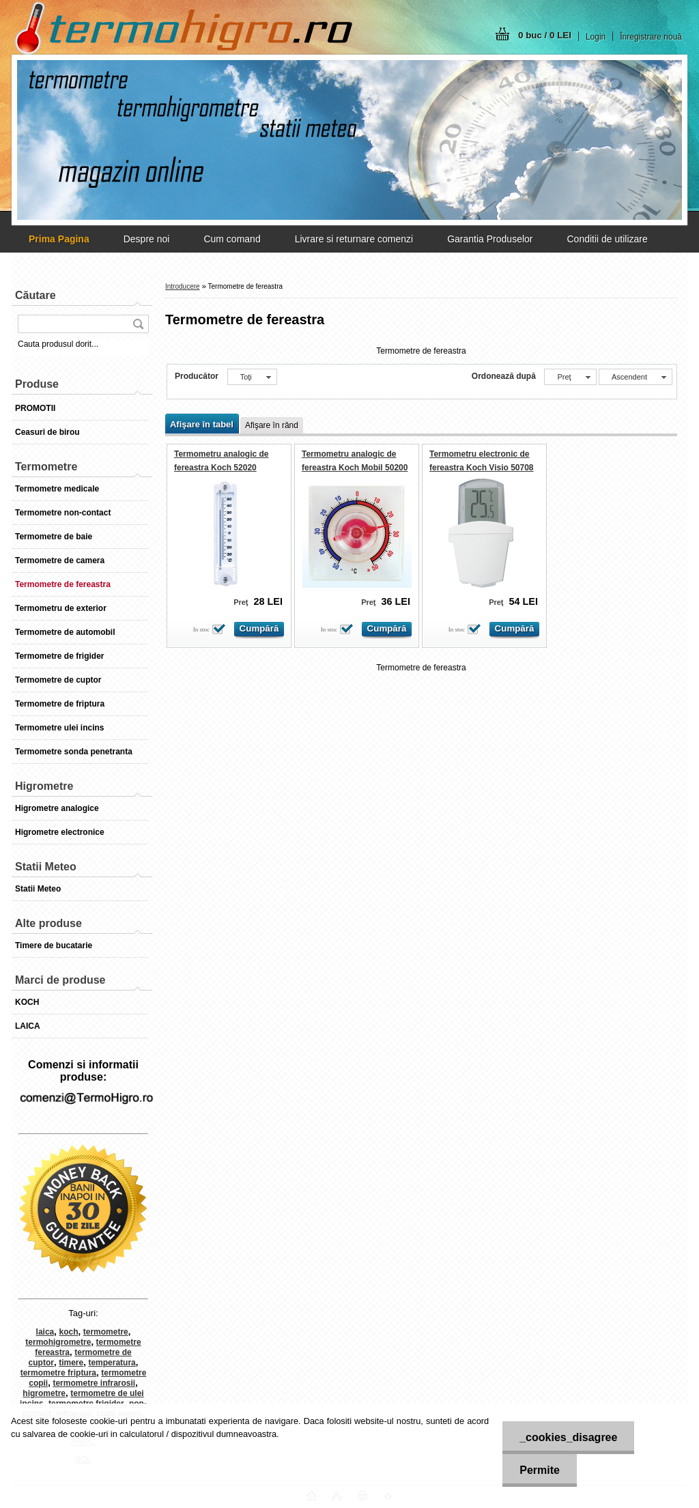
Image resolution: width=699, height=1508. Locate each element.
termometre (105, 1332)
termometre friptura (58, 1373)
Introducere (182, 286)
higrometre (44, 1393)
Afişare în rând (271, 425)
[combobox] (570, 377)
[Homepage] (59, 239)
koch (69, 1332)
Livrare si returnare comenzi (354, 238)
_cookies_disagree (568, 1437)
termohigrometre (58, 1342)
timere (71, 1362)
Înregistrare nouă (651, 37)
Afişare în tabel (201, 424)
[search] (138, 323)
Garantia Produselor (489, 238)
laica (45, 1332)
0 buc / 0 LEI (544, 35)
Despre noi (147, 238)
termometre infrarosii (94, 1383)
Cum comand (231, 238)
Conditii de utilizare (607, 238)
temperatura (111, 1362)
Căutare (35, 295)
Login (595, 37)
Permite (539, 1470)
